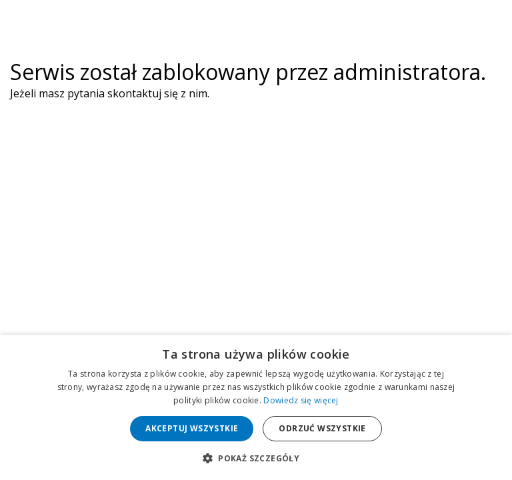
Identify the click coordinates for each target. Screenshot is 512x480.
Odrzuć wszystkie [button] (322, 428)
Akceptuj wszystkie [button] (191, 428)
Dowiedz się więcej (300, 400)
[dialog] (256, 407)
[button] (256, 457)
